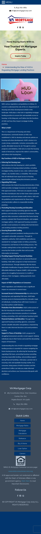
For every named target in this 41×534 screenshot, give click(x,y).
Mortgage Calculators (22, 432)
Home (4, 64)
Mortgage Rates (22, 426)
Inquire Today (20, 56)
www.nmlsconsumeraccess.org (20, 472)
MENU (9, 2)
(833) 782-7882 (20, 8)
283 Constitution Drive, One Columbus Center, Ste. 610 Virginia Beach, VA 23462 (22, 396)
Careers (22, 454)
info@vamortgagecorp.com (20, 11)
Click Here (26, 481)
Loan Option (22, 449)
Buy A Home (22, 444)
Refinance (22, 439)
